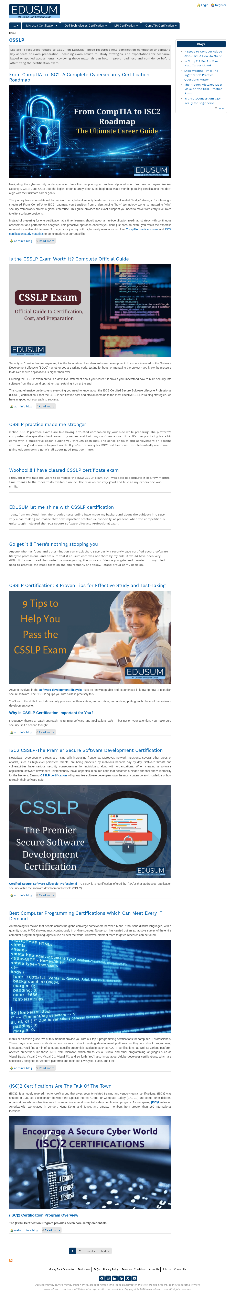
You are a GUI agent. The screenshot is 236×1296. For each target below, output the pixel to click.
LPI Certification (124, 25)
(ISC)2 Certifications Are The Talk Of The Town (60, 1086)
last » (105, 1251)
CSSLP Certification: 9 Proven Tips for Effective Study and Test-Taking (87, 585)
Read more (46, 241)
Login (204, 5)
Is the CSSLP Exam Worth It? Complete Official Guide (69, 259)
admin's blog (23, 241)
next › (91, 1251)
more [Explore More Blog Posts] (221, 108)
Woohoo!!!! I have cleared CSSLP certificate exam (64, 470)
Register (220, 5)
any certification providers (107, 1289)
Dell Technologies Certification (84, 25)
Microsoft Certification (40, 25)
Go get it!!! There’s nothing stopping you (53, 544)
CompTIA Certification (160, 25)
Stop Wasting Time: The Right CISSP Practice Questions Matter (201, 75)
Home (12, 33)
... (14, 25)
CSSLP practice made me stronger (47, 424)
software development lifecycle (60, 689)
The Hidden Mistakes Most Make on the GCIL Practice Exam (203, 89)
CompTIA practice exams (142, 229)
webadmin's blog (26, 1230)
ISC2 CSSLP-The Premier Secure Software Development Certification (86, 750)
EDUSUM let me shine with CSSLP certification (61, 507)
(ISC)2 (155, 1102)
